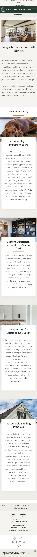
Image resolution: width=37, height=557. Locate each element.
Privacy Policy (18, 525)
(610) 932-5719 (21, 521)
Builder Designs (21, 508)
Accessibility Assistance (18, 530)
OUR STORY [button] (18, 15)
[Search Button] (29, 9)
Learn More (32, 553)
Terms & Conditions (18, 528)
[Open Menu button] (34, 8)
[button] (29, 9)
